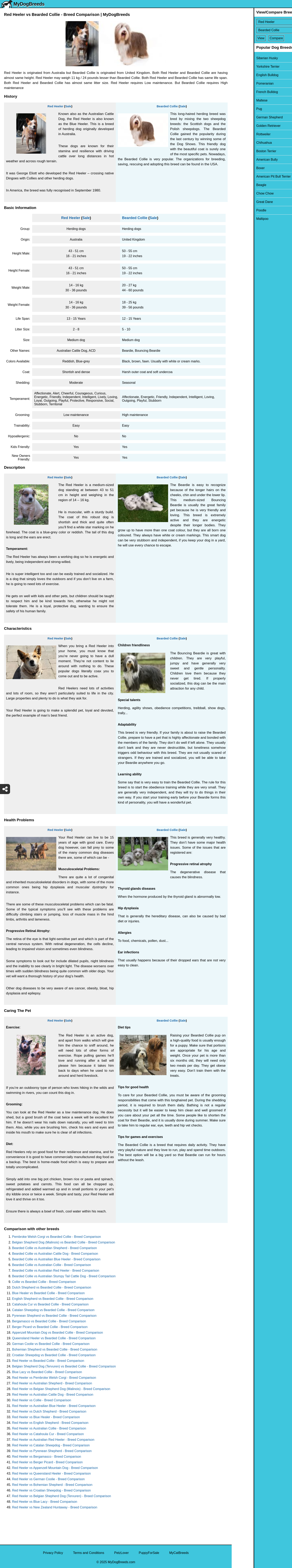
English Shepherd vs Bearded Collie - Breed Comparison (52, 1298)
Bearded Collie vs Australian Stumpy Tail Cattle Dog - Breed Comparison (64, 1276)
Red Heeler (55, 106)
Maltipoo (240, 218)
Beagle (239, 185)
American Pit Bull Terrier (251, 176)
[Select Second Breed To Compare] (262, 30)
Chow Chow (243, 193)
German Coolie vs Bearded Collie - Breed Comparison (50, 1344)
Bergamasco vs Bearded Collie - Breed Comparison (49, 1321)
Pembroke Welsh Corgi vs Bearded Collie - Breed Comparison (56, 1236)
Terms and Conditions (88, 1553)
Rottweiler (241, 134)
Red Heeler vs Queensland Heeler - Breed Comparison (51, 1473)
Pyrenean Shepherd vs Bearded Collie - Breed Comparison (54, 1315)
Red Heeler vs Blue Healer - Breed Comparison (46, 1417)
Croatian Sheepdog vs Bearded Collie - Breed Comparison (54, 1355)
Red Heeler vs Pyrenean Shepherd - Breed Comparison (52, 1451)
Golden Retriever (246, 125)
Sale (68, 106)
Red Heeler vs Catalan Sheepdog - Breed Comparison (51, 1445)
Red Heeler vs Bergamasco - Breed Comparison (46, 1456)
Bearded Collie (167, 106)
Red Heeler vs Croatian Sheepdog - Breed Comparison (51, 1490)
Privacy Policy (53, 1553)
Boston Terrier (244, 151)
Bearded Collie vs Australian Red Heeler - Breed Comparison (55, 1270)
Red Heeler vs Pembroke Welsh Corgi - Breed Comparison (54, 1377)
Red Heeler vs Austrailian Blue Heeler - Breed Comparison (54, 1406)
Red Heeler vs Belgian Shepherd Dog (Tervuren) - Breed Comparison (61, 1496)
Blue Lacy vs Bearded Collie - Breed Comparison (47, 1372)
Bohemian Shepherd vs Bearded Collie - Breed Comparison (54, 1349)
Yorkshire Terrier (246, 66)
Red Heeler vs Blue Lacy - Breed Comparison (44, 1501)
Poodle (239, 210)
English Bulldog (245, 75)
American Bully (245, 159)
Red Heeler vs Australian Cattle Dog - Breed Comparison (52, 1394)
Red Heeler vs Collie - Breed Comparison (41, 1400)
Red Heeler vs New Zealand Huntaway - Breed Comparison (54, 1507)
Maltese (240, 100)
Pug (237, 109)
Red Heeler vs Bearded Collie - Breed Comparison (48, 1360)
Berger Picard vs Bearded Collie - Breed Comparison (49, 1327)
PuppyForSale (149, 1553)
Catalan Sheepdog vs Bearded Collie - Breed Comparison (53, 1310)
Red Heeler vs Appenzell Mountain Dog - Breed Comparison (55, 1468)
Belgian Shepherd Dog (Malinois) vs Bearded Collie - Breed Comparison (63, 1242)
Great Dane (242, 202)
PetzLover (121, 1553)
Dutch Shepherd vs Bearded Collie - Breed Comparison (51, 1287)
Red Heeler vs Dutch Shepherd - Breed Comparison (49, 1411)
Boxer (238, 168)
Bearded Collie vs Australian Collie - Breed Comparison (51, 1265)
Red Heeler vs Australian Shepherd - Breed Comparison (52, 1383)
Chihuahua (242, 142)
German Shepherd (247, 117)
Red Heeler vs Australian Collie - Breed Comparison (49, 1428)
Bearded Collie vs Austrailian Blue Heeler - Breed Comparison (56, 1259)
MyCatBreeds (179, 1553)
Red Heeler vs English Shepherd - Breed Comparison (50, 1422)
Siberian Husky (245, 58)
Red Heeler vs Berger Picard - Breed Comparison (47, 1462)
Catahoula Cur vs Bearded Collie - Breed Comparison (50, 1304)
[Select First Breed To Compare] (262, 22)
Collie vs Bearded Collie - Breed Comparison (44, 1282)
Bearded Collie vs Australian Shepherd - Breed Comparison (54, 1248)
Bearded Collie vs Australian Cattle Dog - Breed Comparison (55, 1253)
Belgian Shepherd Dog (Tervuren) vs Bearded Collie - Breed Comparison (64, 1366)
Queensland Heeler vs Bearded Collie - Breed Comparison (54, 1338)
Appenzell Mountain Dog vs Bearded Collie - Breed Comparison (57, 1332)
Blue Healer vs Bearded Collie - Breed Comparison (48, 1293)
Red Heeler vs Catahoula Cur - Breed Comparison (48, 1434)
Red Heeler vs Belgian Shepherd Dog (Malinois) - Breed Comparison (61, 1389)
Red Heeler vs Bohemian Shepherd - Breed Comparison (52, 1484)
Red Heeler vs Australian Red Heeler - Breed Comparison (53, 1439)
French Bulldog (245, 92)
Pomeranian (243, 83)
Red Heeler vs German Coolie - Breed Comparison (48, 1479)
